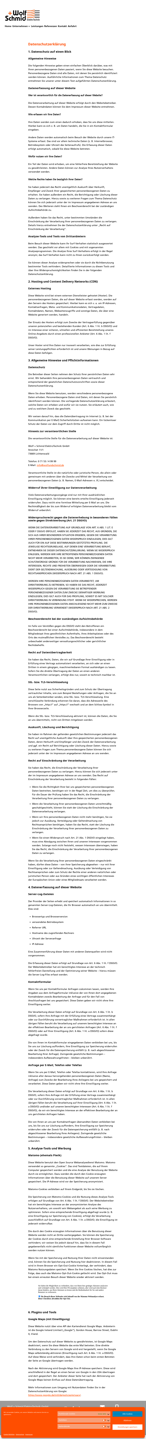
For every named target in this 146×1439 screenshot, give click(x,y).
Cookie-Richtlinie (9, 1434)
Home (8, 26)
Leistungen (37, 26)
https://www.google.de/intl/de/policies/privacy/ (54, 1395)
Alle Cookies (127, 1414)
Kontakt (62, 26)
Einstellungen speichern (127, 1427)
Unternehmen (20, 26)
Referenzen (50, 26)
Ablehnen (128, 1420)
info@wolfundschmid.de (50, 465)
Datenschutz (20, 1434)
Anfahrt (72, 26)
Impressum (29, 1434)
